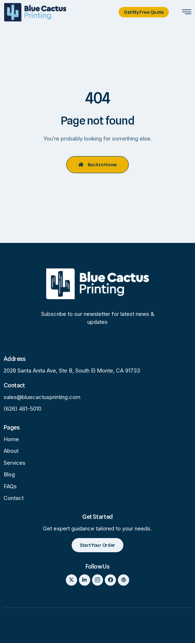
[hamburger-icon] (186, 12)
